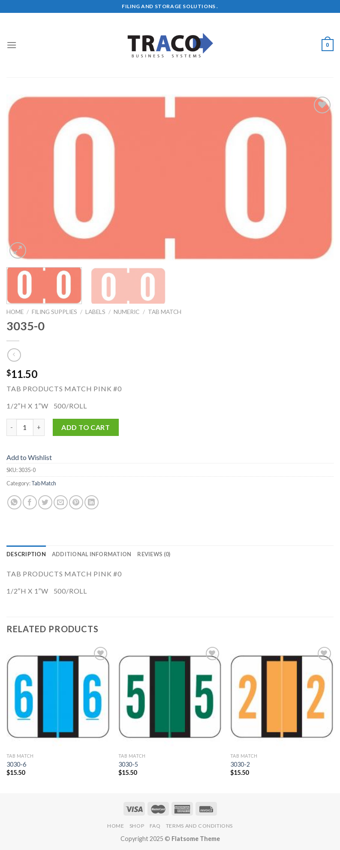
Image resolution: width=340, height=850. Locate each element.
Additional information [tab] (92, 554)
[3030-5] (170, 696)
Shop (136, 826)
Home (15, 311)
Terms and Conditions (199, 826)
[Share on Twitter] (45, 502)
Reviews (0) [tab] (153, 554)
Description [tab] (26, 554)
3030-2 (240, 764)
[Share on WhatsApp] (14, 502)
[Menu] (11, 44)
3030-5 (128, 764)
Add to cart (85, 427)
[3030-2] (282, 696)
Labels (95, 311)
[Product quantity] (24, 427)
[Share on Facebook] (30, 502)
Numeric (126, 311)
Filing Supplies (54, 311)
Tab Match (164, 311)
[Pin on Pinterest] (76, 502)
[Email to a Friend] (61, 502)
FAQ (155, 826)
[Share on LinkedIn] (91, 502)
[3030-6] (58, 696)
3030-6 (16, 764)
